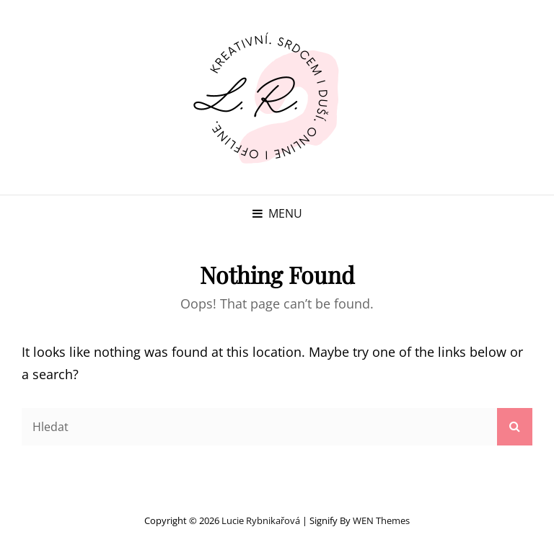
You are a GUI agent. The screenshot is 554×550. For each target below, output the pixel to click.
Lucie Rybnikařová (260, 520)
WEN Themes (381, 520)
